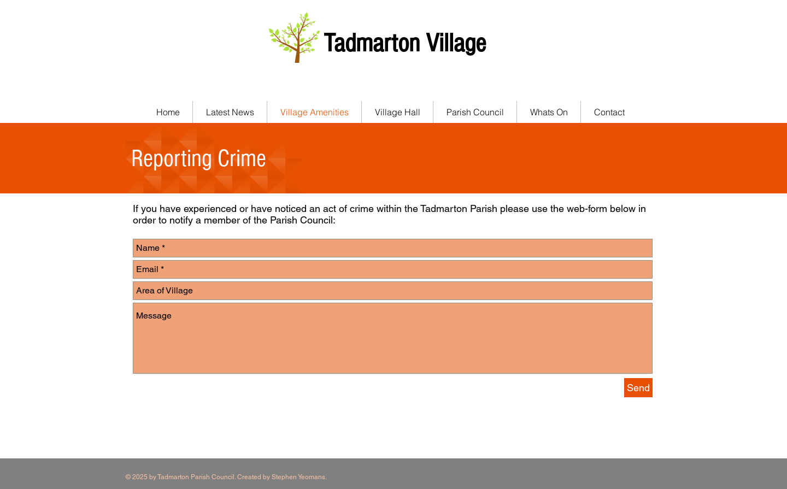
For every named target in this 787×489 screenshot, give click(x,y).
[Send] (638, 387)
